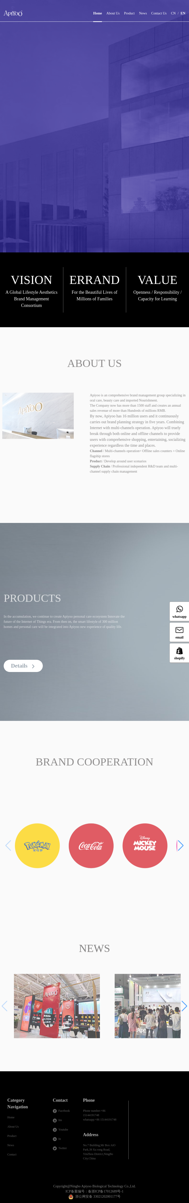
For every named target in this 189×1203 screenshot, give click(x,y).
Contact (11, 1157)
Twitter (60, 1150)
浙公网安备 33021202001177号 (98, 1196)
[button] (181, 848)
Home (97, 10)
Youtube (60, 1132)
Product (11, 1138)
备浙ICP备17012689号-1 (105, 1191)
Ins (57, 1123)
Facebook (61, 1113)
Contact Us (159, 13)
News (143, 13)
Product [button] (129, 13)
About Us (113, 13)
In (57, 1141)
